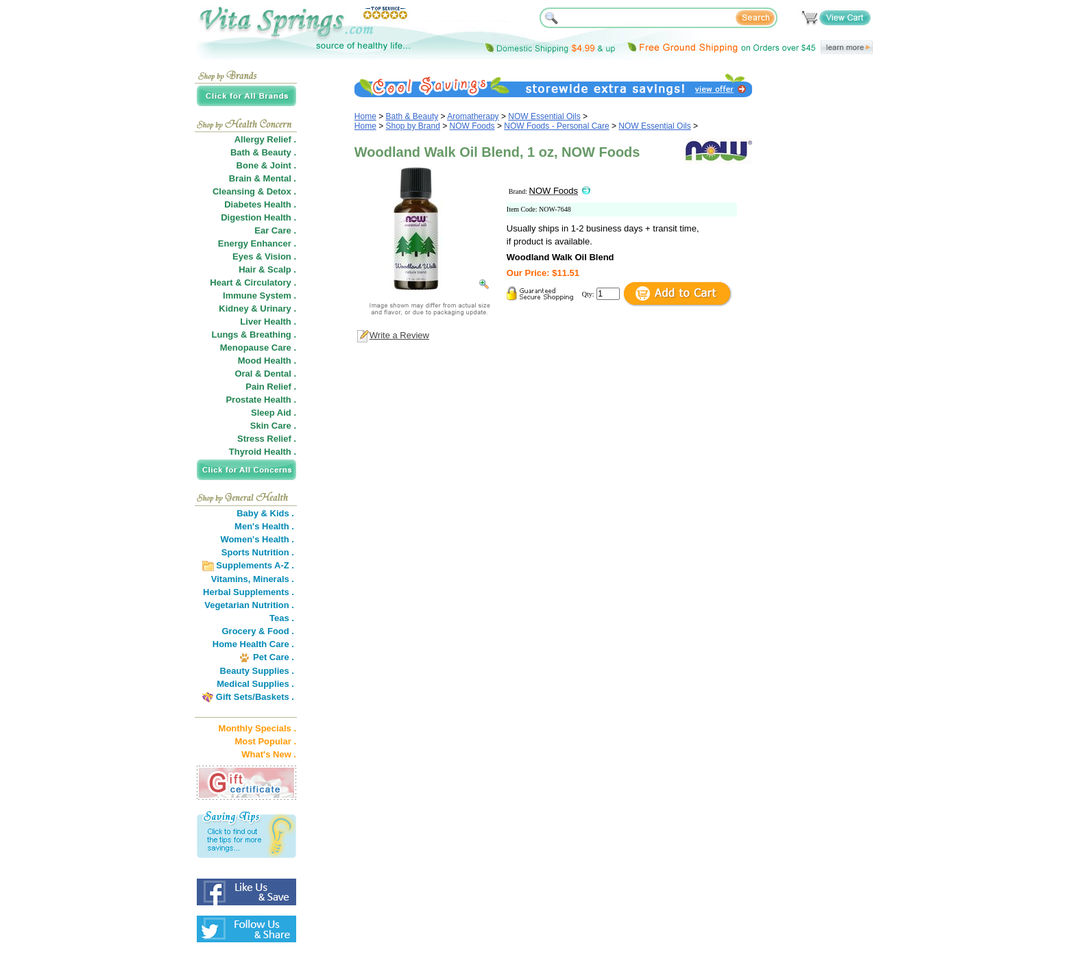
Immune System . (259, 295)
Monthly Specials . (257, 728)
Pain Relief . (270, 386)
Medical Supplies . (255, 684)
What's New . (268, 754)
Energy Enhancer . (257, 243)
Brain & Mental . (262, 178)
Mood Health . (267, 360)
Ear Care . (275, 230)
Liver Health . (268, 321)
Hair (247, 269)
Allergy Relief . (265, 139)
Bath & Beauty (412, 116)
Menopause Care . (258, 347)
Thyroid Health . (262, 451)
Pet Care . (273, 657)
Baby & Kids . (265, 513)
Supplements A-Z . (255, 565)
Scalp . (281, 269)
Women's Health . (257, 539)
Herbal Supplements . (248, 592)
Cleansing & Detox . (254, 191)
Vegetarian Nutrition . (249, 605)
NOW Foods (472, 126)
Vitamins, (231, 579)
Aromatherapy (472, 116)
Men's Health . (264, 526)
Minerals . (273, 579)
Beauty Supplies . (257, 671)
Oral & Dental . (265, 373)
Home (365, 116)
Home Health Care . (253, 644)
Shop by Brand (413, 126)
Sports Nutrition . (257, 552)
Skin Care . (273, 425)
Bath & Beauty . (263, 152)
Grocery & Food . (258, 631)
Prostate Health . (261, 399)
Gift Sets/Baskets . (255, 697)
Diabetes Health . (260, 204)
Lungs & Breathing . (254, 334)
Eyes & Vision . (264, 256)
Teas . (281, 618)
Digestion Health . (258, 217)
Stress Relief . (266, 438)
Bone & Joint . (266, 165)
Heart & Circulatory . (253, 282)
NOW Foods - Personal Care (556, 126)
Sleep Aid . (273, 412)
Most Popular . (265, 741)
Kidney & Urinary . (257, 308)
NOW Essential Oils (544, 116)
